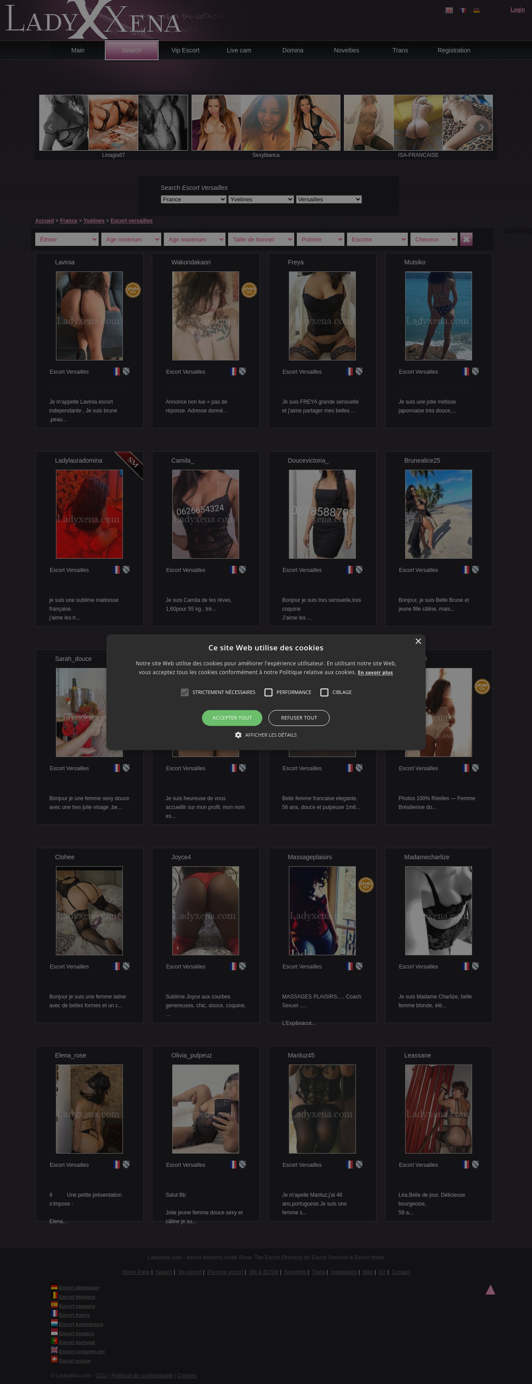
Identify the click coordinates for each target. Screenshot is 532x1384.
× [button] (417, 641)
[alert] (266, 692)
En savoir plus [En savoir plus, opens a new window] (375, 672)
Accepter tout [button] (232, 718)
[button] (184, 692)
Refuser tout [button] (299, 718)
